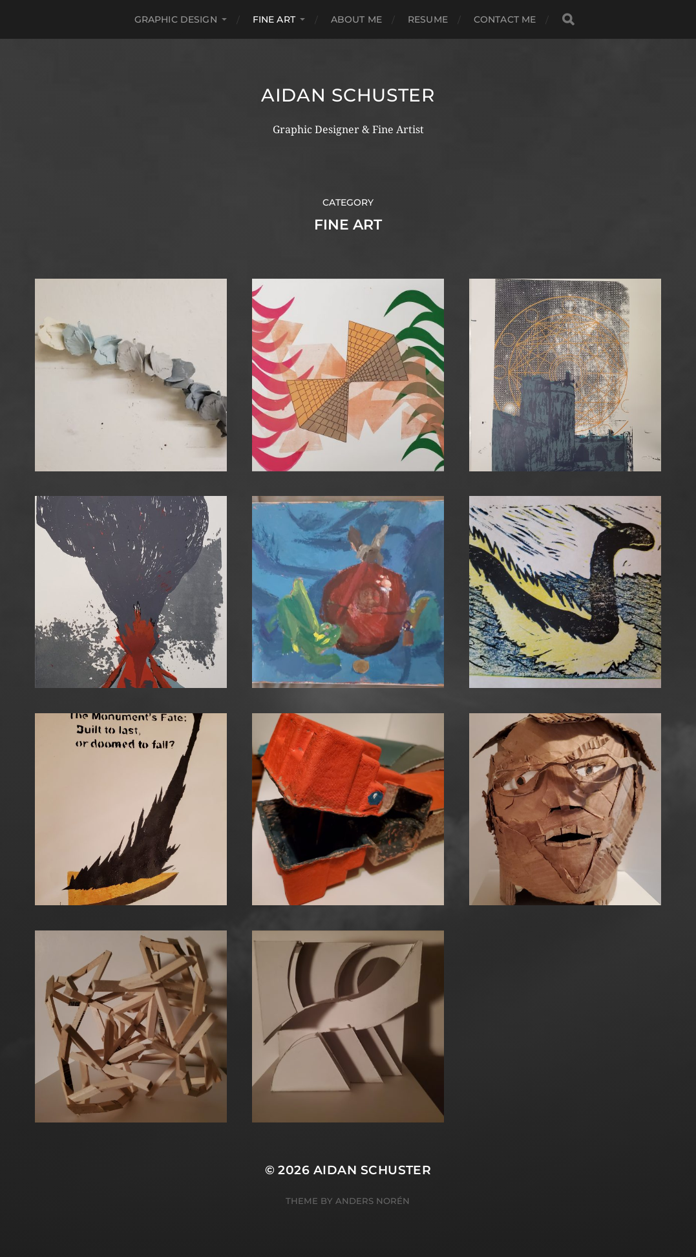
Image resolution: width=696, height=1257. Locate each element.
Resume (428, 19)
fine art (274, 19)
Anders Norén (372, 1201)
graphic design (175, 19)
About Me (356, 19)
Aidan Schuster (348, 95)
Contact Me (505, 19)
